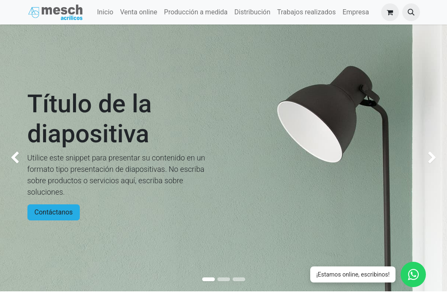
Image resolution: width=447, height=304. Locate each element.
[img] (18, 157)
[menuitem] (105, 12)
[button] (411, 12)
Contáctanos (54, 212)
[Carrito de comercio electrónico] (390, 12)
